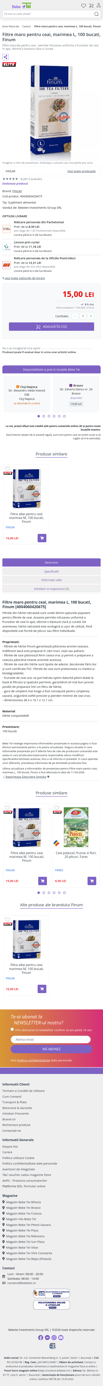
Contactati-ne (11, 1130)
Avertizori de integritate (18, 1169)
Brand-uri (8, 1119)
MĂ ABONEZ (51, 1049)
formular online (34, 1186)
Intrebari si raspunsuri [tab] (51, 589)
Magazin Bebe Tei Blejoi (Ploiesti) (26, 1259)
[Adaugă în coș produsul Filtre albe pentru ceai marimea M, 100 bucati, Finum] (42, 538)
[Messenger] (47, 1337)
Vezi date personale (41, 1060)
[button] (38, 416)
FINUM (17, 191)
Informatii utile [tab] (51, 580)
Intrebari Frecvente (15, 1113)
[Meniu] (5, 5)
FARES (59, 870)
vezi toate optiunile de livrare (23, 278)
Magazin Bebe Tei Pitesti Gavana (26, 1225)
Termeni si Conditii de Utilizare (23, 1091)
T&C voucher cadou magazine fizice (26, 1175)
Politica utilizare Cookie (18, 1158)
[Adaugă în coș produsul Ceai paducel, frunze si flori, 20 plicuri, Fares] (92, 881)
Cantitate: (62, 316)
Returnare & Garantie (17, 1108)
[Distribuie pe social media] (5, 57)
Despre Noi (10, 1146)
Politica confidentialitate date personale (29, 1163)
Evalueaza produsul (15, 183)
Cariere (7, 1152)
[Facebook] (40, 1337)
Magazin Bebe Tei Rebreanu (23, 1236)
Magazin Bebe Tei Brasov (21, 1208)
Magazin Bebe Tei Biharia (21, 1202)
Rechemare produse (16, 1125)
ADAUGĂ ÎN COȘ (51, 326)
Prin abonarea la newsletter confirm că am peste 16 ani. (53, 1030)
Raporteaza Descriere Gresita (27, 777)
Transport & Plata (14, 1102)
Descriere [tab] (51, 562)
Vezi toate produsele (81, 171)
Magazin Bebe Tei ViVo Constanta (27, 1253)
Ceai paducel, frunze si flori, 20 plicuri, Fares (76, 855)
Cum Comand (11, 1096)
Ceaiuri (26, 26)
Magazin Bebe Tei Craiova (22, 1213)
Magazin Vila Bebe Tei (19, 1219)
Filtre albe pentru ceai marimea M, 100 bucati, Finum (26, 518)
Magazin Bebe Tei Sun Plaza (23, 1242)
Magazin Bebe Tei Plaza (20, 1230)
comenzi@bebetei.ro (21, 1283)
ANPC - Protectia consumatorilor (24, 1180)
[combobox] (51, 14)
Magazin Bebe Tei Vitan (20, 1247)
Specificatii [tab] (51, 571)
